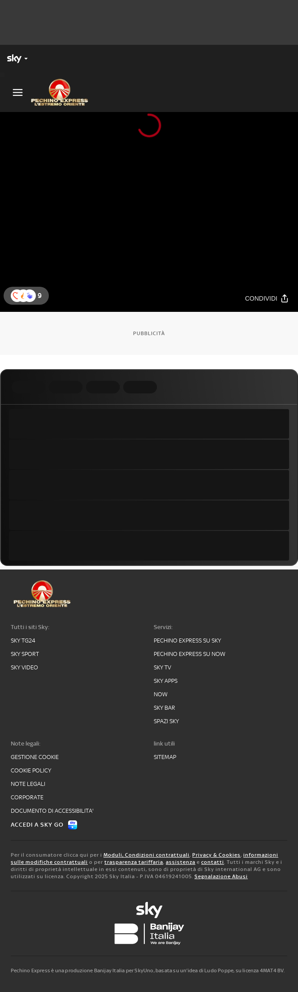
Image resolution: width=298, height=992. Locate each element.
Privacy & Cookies (216, 855)
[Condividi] (267, 298)
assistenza (180, 862)
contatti (212, 862)
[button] (29, 295)
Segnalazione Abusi (221, 876)
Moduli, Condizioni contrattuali (147, 855)
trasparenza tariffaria (133, 862)
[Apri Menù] (17, 92)
